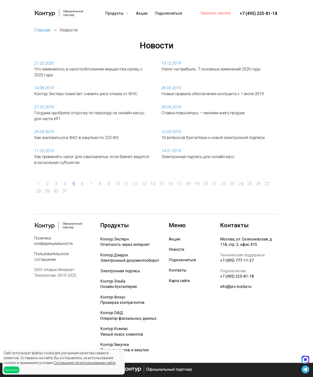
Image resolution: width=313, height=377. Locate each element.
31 (64, 191)
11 (126, 183)
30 (56, 191)
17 (179, 183)
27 (267, 183)
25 (249, 183)
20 (205, 183)
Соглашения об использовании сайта (84, 363)
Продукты (114, 13)
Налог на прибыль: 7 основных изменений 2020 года (210, 69)
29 (47, 191)
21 (214, 183)
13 (144, 183)
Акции (141, 13)
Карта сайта (179, 280)
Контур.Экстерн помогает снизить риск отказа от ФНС (85, 93)
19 (196, 183)
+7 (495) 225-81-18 (258, 13)
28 (38, 191)
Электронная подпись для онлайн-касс (198, 156)
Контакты (178, 270)
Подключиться (168, 13)
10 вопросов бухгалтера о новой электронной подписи (213, 137)
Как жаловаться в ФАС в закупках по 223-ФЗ (76, 137)
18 (188, 183)
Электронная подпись (120, 271)
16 (170, 183)
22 (223, 183)
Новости (176, 249)
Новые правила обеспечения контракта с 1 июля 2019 (212, 93)
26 (258, 183)
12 (135, 183)
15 (161, 183)
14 (152, 183)
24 (240, 183)
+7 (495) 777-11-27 (237, 260)
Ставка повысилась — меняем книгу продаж (203, 112)
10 (117, 183)
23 (232, 183)
